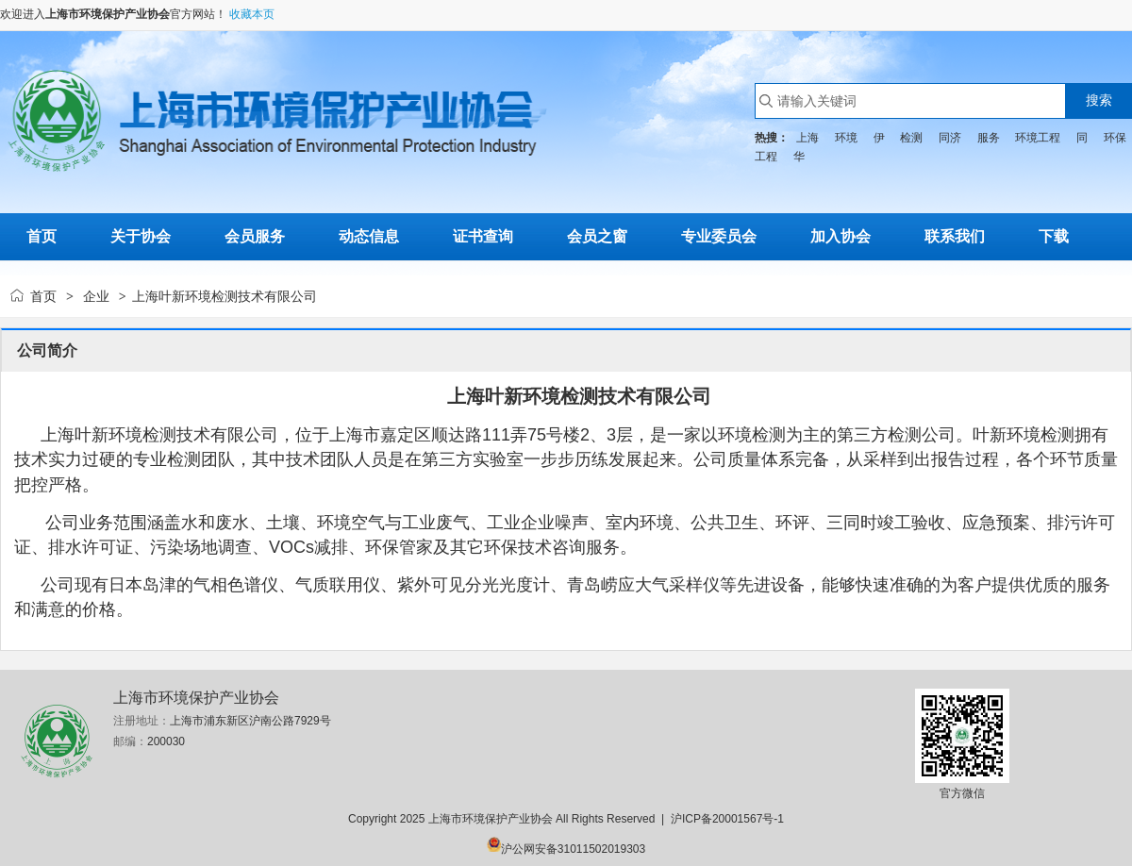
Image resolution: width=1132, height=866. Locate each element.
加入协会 (840, 236)
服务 (988, 137)
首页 (43, 296)
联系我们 (954, 236)
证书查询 (483, 236)
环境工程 (1037, 137)
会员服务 (255, 236)
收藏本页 (252, 14)
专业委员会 (719, 236)
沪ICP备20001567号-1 (727, 818)
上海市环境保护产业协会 (107, 14)
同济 (950, 137)
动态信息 (369, 236)
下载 (1054, 236)
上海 (807, 137)
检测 (911, 137)
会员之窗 (597, 236)
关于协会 (140, 236)
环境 (846, 137)
